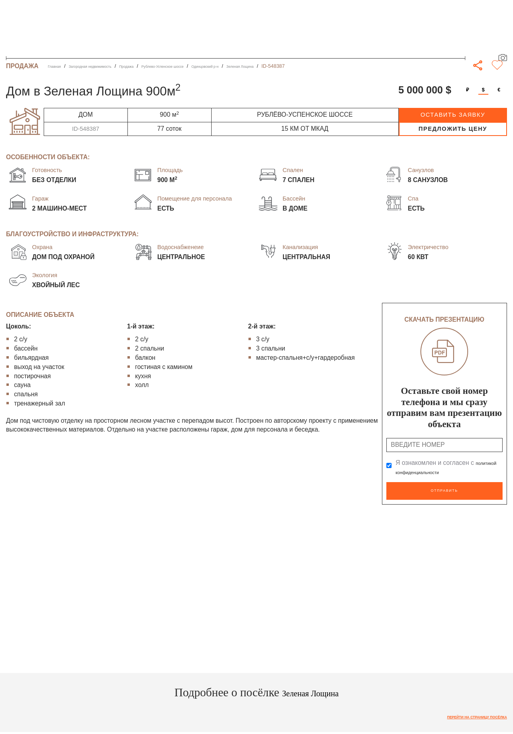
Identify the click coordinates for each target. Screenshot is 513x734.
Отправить (444, 489)
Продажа (154, 66)
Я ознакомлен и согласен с (443, 467)
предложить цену (452, 129)
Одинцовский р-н (261, 66)
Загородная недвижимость (105, 66)
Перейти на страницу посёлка (463, 714)
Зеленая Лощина (308, 66)
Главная (57, 66)
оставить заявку (452, 115)
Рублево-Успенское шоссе (203, 66)
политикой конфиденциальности (443, 471)
